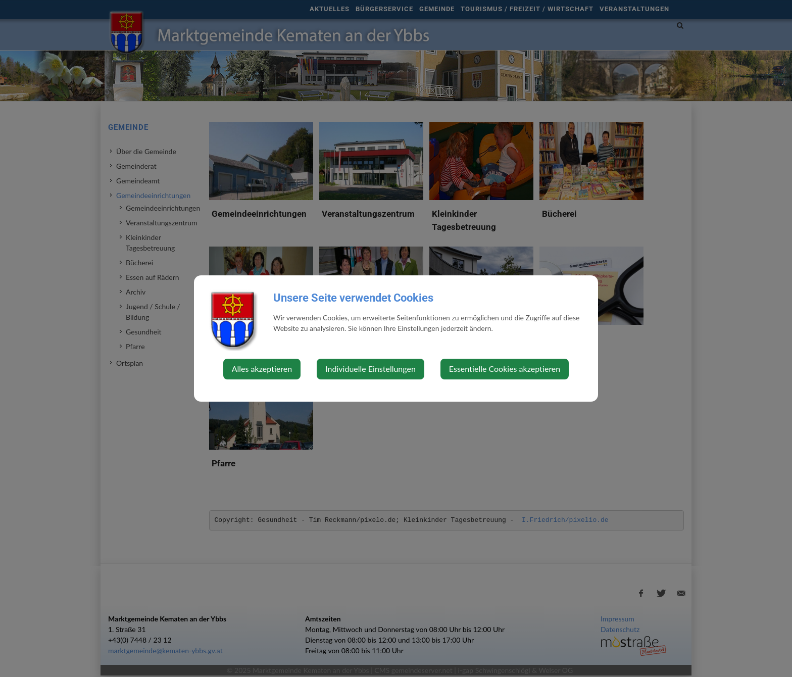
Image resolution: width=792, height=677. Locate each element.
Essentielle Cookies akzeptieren (504, 368)
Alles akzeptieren (262, 368)
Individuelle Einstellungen (370, 368)
